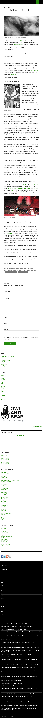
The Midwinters (4, 539)
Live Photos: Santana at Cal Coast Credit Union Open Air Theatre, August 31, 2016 (20, 691)
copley (2, 380)
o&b (2, 587)
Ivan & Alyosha (4, 488)
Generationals (4, 484)
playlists (2, 593)
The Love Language (5, 512)
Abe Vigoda (3, 472)
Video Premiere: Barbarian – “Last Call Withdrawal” (12, 645)
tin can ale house (4, 399)
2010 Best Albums (5, 459)
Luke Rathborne (4, 494)
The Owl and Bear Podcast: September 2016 (11, 680)
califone (2, 357)
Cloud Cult (3, 476)
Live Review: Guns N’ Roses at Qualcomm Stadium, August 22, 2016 (16, 696)
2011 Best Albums (5, 461)
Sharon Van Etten (5, 505)
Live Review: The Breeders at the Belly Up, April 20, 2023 (14, 623)
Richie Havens (4, 504)
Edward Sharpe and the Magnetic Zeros (10, 480)
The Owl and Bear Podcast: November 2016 (11, 639)
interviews (7, 7)
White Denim (4, 519)
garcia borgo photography (7, 358)
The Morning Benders (6, 513)
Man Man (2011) (4, 497)
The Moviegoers (4, 540)
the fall (34, 270)
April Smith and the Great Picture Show (10, 473)
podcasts (3, 598)
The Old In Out (4, 541)
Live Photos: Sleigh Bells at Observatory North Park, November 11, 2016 (17, 642)
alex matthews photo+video (7, 356)
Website (6, 329)
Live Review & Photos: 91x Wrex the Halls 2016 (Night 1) (14, 629)
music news (3, 585)
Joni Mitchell (34, 184)
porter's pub (3, 391)
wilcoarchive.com (5, 366)
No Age (2, 500)
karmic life (3, 361)
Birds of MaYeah (34, 70)
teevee (2, 611)
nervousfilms (4, 364)
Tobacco (3, 515)
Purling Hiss (13, 74)
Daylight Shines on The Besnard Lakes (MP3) (21, 279)
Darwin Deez (4, 477)
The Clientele (4, 510)
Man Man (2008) (4, 496)
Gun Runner (3, 531)
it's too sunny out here (6, 360)
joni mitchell (8, 270)
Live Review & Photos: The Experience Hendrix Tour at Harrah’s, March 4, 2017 (19, 626)
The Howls (3, 537)
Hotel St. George (5, 532)
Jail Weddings (4, 489)
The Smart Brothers (5, 544)
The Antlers (3, 509)
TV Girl (2, 547)
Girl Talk (2, 485)
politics (2, 601)
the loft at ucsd (4, 398)
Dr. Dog (2, 479)
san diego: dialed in (5, 365)
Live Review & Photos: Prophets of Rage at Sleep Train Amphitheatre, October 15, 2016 (21, 664)
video (2, 614)
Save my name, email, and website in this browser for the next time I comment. (21, 338)
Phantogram (3, 501)
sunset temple (4, 396)
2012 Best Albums (5, 462)
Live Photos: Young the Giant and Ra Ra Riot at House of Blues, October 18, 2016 (19, 659)
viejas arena (3, 400)
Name (5, 317)
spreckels (3, 395)
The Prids (3, 514)
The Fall (35, 188)
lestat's (2, 388)
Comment (6, 298)
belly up (2, 375)
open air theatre (4, 390)
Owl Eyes (3, 535)
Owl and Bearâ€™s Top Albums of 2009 (21, 284)
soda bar (3, 394)
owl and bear (4, 2)
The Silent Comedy (5, 543)
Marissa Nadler (4, 498)
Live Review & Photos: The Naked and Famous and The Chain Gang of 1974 (18, 667)
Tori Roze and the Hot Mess (7, 545)
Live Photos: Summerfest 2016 (8, 685)
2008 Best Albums (5, 457)
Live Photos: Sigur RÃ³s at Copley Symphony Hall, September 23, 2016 (17, 674)
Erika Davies (3, 528)
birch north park (4, 376)
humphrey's (3, 386)
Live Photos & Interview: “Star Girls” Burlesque (11, 683)
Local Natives (4, 493)
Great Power (4, 530)
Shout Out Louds (5, 506)
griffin (2, 383)
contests (3, 577)
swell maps (27, 270)
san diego (3, 606)
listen (2, 582)
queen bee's (3, 392)
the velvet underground (11, 271)
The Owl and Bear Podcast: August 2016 (10, 699)
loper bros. (3, 362)
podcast (2, 595)
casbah (2, 378)
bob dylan (14, 268)
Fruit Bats (3, 483)
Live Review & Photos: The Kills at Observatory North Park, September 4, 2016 (19, 688)
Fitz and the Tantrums (6, 481)
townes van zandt (23, 271)
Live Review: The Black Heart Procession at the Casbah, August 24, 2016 (17, 693)
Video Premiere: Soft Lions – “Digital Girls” (10, 656)
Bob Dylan (17, 188)
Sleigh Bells (3, 508)
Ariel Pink (13, 190)
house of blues (4, 384)
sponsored (3, 609)
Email (5, 323)
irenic (2, 387)
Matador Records (17, 44)
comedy (2, 574)
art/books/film (4, 569)
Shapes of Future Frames (6, 536)
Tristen (2, 517)
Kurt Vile (20, 40)
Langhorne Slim (4, 492)
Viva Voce (3, 518)
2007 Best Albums (5, 455)
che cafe (3, 379)
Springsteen (11, 188)
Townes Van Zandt (23, 184)
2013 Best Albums (5, 463)
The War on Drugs (10, 233)
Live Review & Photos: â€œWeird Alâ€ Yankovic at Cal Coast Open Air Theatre (19, 705)
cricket (2, 382)
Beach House (4, 475)
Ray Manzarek (4, 502)
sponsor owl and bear (37, 426)
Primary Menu (41, 2)
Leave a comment (26, 12)
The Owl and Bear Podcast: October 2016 (10, 662)
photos (2, 590)
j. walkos (18, 12)
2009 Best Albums (5, 458)
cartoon (2, 572)
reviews (2, 603)
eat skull (31, 268)
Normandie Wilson (5, 533)
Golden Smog (4, 486)
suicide (21, 270)
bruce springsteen (22, 268)
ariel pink (7, 268)
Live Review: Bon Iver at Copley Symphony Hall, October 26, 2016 (16, 654)
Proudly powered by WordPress (7, 716)
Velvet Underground (25, 188)
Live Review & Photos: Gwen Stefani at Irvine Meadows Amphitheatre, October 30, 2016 (21, 647)
